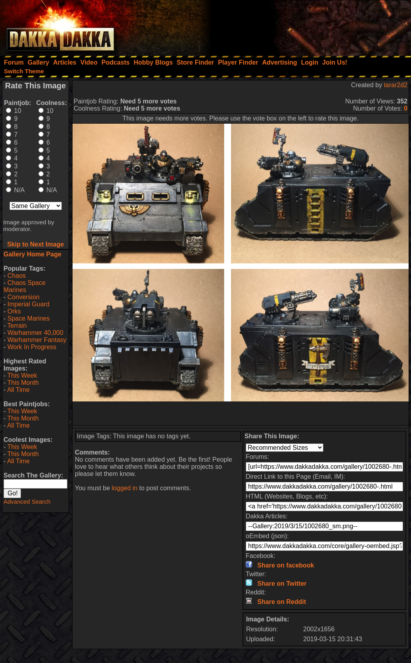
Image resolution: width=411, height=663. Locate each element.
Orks (14, 311)
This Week (22, 375)
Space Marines (29, 318)
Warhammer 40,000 (35, 332)
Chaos (17, 275)
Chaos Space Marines (25, 286)
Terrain (17, 325)
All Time (18, 389)
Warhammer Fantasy (37, 339)
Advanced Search (27, 501)
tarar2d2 (395, 85)
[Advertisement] (304, 26)
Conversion (24, 297)
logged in (125, 488)
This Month (22, 382)
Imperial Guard (29, 304)
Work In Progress (32, 347)
